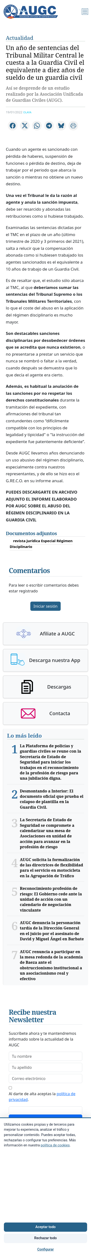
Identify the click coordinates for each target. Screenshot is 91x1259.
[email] (45, 1078)
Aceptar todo (45, 1227)
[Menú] (85, 11)
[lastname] (45, 1067)
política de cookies (55, 1145)
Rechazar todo (45, 1238)
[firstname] (45, 1056)
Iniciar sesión (45, 606)
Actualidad (19, 37)
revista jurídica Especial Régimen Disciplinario (41, 543)
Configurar (45, 1249)
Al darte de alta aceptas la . (42, 1096)
